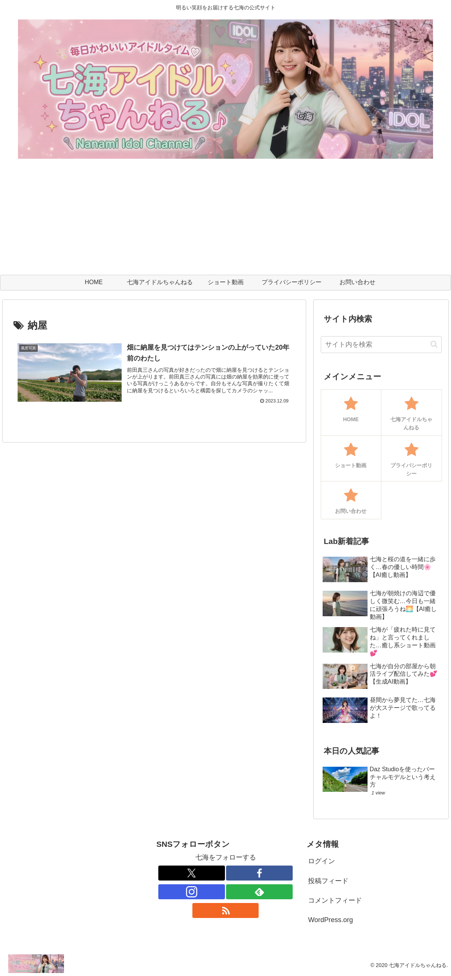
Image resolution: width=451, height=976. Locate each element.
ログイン (321, 861)
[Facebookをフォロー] (259, 873)
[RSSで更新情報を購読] (225, 910)
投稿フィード (328, 881)
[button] (434, 344)
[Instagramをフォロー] (191, 891)
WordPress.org (330, 920)
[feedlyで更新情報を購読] (259, 891)
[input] (381, 344)
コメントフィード (335, 900)
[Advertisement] (225, 218)
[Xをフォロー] (191, 873)
